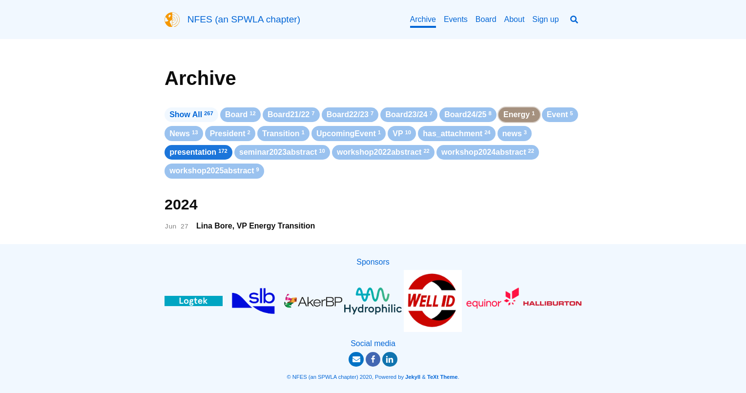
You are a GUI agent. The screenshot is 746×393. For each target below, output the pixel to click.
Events (456, 19)
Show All (191, 114)
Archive (423, 19)
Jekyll (412, 377)
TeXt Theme (442, 377)
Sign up (545, 19)
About (514, 19)
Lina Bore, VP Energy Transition (255, 226)
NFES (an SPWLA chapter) (243, 19)
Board (486, 19)
